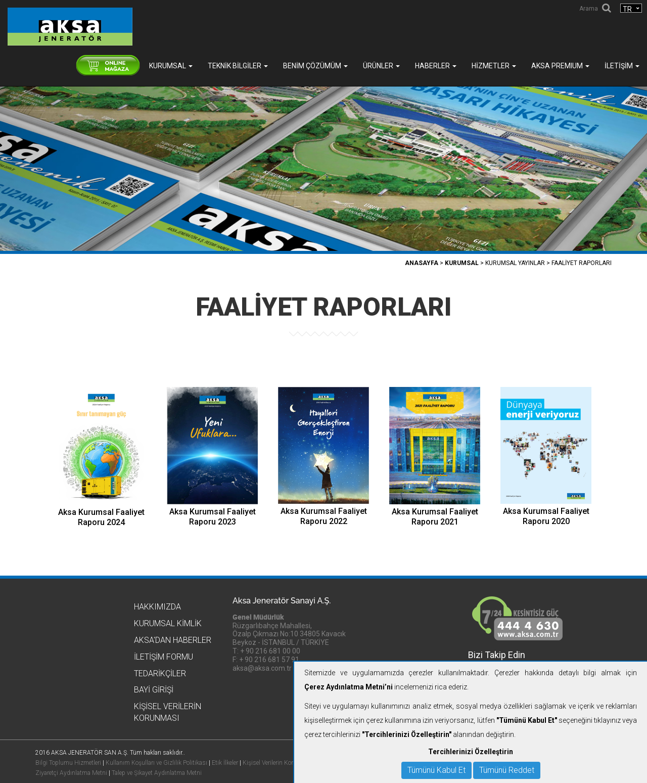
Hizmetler (494, 66)
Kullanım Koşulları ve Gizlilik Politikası (156, 762)
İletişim (622, 66)
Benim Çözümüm (315, 66)
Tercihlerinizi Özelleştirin (470, 752)
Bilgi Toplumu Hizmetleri (68, 762)
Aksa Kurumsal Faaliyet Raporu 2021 (435, 517)
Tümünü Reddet (506, 770)
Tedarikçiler (160, 673)
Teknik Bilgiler (238, 66)
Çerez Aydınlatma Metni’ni (348, 687)
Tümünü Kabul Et (436, 770)
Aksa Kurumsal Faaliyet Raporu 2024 (101, 517)
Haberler (435, 66)
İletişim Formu (163, 657)
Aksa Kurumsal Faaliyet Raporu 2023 (212, 517)
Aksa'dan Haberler (172, 640)
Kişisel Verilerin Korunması (278, 762)
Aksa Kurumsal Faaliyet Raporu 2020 (546, 516)
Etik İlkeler (225, 762)
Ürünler (381, 66)
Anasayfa (421, 263)
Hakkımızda (157, 607)
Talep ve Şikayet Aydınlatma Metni (157, 772)
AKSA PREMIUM (560, 66)
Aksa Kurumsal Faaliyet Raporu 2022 (324, 516)
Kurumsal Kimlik (168, 623)
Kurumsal (171, 66)
